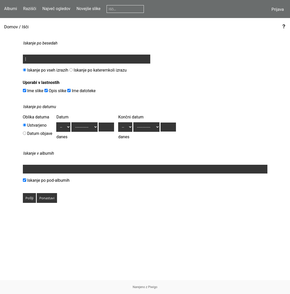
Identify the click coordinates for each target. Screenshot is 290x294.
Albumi (10, 8)
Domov (11, 26)
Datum (62, 117)
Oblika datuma (36, 117)
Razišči (29, 8)
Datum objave (37, 133)
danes (61, 136)
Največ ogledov (56, 8)
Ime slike (33, 90)
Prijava (278, 9)
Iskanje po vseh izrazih (45, 70)
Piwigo (152, 287)
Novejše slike (89, 8)
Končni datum (131, 117)
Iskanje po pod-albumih (46, 180)
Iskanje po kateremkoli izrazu (98, 70)
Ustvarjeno (35, 125)
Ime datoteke (81, 90)
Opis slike (55, 90)
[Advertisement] (145, 244)
